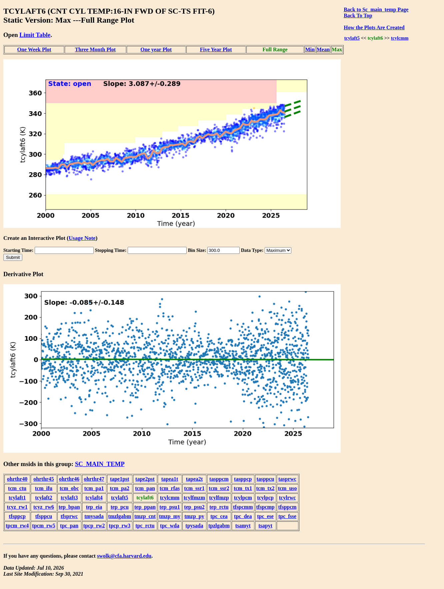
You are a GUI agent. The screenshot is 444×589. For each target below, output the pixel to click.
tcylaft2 (43, 497)
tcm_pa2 (119, 488)
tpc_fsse (287, 516)
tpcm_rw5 (43, 525)
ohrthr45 (43, 479)
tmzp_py (194, 516)
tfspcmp (265, 507)
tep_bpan (69, 507)
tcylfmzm (194, 497)
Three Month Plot (95, 49)
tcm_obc (69, 488)
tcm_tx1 (243, 488)
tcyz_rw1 (17, 507)
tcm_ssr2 (219, 488)
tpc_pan (69, 525)
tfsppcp (17, 516)
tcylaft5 (352, 38)
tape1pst (119, 479)
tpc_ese (265, 516)
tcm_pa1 (94, 488)
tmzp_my (169, 516)
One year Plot (156, 49)
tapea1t (169, 479)
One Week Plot (34, 49)
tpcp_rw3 (119, 525)
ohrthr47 (94, 479)
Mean (323, 49)
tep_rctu (218, 507)
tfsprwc (69, 516)
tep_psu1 (169, 507)
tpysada (194, 525)
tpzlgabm (219, 525)
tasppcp (243, 479)
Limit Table (34, 34)
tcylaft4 (94, 497)
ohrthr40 (17, 479)
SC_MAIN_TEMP (100, 463)
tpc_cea (219, 516)
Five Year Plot (216, 49)
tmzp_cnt (145, 516)
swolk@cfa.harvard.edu (124, 556)
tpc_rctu (144, 525)
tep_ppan (145, 507)
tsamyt (243, 525)
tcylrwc (287, 497)
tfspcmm (243, 507)
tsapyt (265, 525)
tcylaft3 (69, 497)
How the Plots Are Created (374, 27)
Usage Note (82, 238)
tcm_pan (145, 488)
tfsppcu (43, 516)
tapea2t (194, 479)
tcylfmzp (219, 497)
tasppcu (265, 479)
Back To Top (358, 15)
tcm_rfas (170, 488)
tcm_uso (287, 488)
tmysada (94, 516)
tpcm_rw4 (17, 525)
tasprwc (287, 479)
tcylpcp (265, 497)
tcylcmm (400, 38)
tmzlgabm (119, 516)
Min (309, 49)
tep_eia (94, 507)
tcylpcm (243, 497)
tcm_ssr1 (194, 488)
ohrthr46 (69, 479)
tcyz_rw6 (43, 507)
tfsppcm (287, 507)
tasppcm (219, 479)
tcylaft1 (17, 497)
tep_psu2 (194, 507)
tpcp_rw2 (94, 525)
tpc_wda (169, 525)
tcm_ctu (17, 488)
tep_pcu (120, 507)
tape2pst (145, 479)
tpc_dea (243, 516)
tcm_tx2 (265, 488)
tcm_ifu (43, 488)
